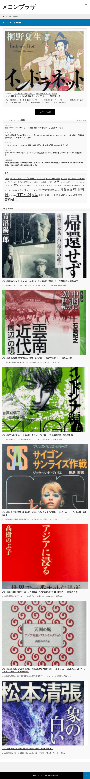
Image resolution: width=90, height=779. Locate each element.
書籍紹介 (54, 93)
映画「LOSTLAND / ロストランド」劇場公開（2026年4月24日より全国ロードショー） (35, 128)
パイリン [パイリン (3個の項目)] (7, 185)
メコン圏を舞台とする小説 (43, 93)
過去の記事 (82, 120)
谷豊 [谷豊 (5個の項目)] (75, 195)
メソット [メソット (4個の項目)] (29, 190)
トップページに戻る (44, 112)
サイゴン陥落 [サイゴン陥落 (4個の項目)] (22, 182)
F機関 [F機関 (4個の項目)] (7, 179)
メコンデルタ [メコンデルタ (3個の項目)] (13, 190)
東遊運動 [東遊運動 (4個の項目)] (12, 195)
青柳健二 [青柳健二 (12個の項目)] (11, 199)
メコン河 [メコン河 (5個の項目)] (22, 190)
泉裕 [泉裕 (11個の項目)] (35, 195)
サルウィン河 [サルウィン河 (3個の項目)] (32, 182)
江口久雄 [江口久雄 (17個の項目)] (23, 195)
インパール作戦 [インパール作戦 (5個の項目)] (52, 178)
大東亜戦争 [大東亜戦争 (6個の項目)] (48, 190)
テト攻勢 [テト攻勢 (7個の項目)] (54, 181)
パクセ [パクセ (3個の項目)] (21, 185)
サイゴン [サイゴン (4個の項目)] (13, 182)
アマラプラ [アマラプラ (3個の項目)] (13, 179)
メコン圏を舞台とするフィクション (24, 93)
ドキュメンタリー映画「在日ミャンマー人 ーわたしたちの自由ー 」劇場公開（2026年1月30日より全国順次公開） (43, 154)
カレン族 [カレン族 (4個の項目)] (64, 179)
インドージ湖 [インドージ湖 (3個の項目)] (40, 179)
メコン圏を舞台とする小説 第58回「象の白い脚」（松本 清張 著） (27, 749)
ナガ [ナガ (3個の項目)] (71, 182)
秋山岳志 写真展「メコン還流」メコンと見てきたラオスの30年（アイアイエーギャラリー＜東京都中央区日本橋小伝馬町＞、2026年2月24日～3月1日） (44, 136)
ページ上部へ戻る (86, 775)
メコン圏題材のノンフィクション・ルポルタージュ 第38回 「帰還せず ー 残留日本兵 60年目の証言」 (41, 281)
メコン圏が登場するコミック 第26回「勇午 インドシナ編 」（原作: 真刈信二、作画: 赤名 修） (38, 435)
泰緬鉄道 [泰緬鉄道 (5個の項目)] (42, 195)
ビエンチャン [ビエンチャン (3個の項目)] (27, 185)
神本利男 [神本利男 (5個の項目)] (51, 195)
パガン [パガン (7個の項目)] (14, 185)
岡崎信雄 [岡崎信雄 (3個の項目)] (57, 190)
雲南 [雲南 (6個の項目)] (80, 195)
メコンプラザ (43, 775)
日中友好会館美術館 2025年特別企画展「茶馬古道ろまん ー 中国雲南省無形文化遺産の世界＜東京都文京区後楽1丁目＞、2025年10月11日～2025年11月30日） (44, 164)
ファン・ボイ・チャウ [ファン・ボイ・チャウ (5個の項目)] (48, 185)
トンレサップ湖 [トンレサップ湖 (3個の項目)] (65, 182)
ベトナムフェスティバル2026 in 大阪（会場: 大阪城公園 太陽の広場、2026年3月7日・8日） (37, 145)
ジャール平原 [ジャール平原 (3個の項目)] (41, 182)
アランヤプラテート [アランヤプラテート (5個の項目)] (26, 178)
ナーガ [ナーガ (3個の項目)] (76, 182)
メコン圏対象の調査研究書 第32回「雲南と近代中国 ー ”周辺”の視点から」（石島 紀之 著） (37, 358)
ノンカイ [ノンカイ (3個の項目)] (81, 182)
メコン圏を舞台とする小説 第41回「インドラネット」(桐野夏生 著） (33, 96)
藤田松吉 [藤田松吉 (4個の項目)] (69, 195)
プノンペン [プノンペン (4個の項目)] (63, 185)
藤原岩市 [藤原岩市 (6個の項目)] (60, 195)
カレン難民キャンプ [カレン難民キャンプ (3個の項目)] (74, 179)
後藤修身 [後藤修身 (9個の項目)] (66, 189)
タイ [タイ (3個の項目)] (47, 182)
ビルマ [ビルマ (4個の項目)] (35, 185)
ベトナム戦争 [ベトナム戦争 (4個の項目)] (73, 185)
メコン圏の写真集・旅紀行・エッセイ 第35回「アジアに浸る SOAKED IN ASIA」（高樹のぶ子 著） (40, 592)
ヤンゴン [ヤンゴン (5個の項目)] (38, 190)
